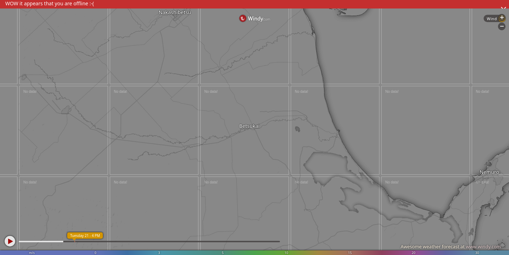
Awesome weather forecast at (450, 246)
